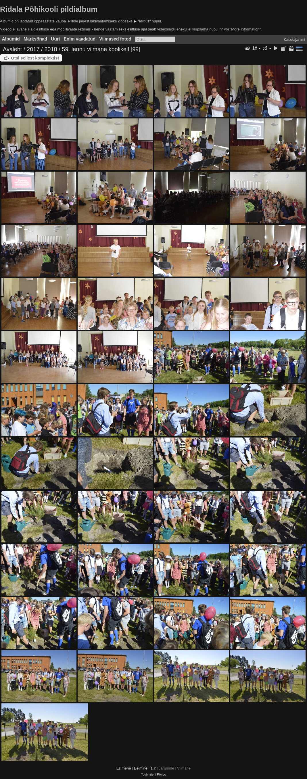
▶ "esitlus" (142, 21)
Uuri (55, 39)
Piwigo (161, 774)
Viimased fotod (115, 39)
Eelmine (140, 768)
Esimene (123, 768)
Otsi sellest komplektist (35, 57)
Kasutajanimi (294, 39)
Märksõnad (35, 39)
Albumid (11, 39)
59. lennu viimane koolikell (95, 49)
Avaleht (12, 49)
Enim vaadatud (79, 39)
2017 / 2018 (42, 49)
